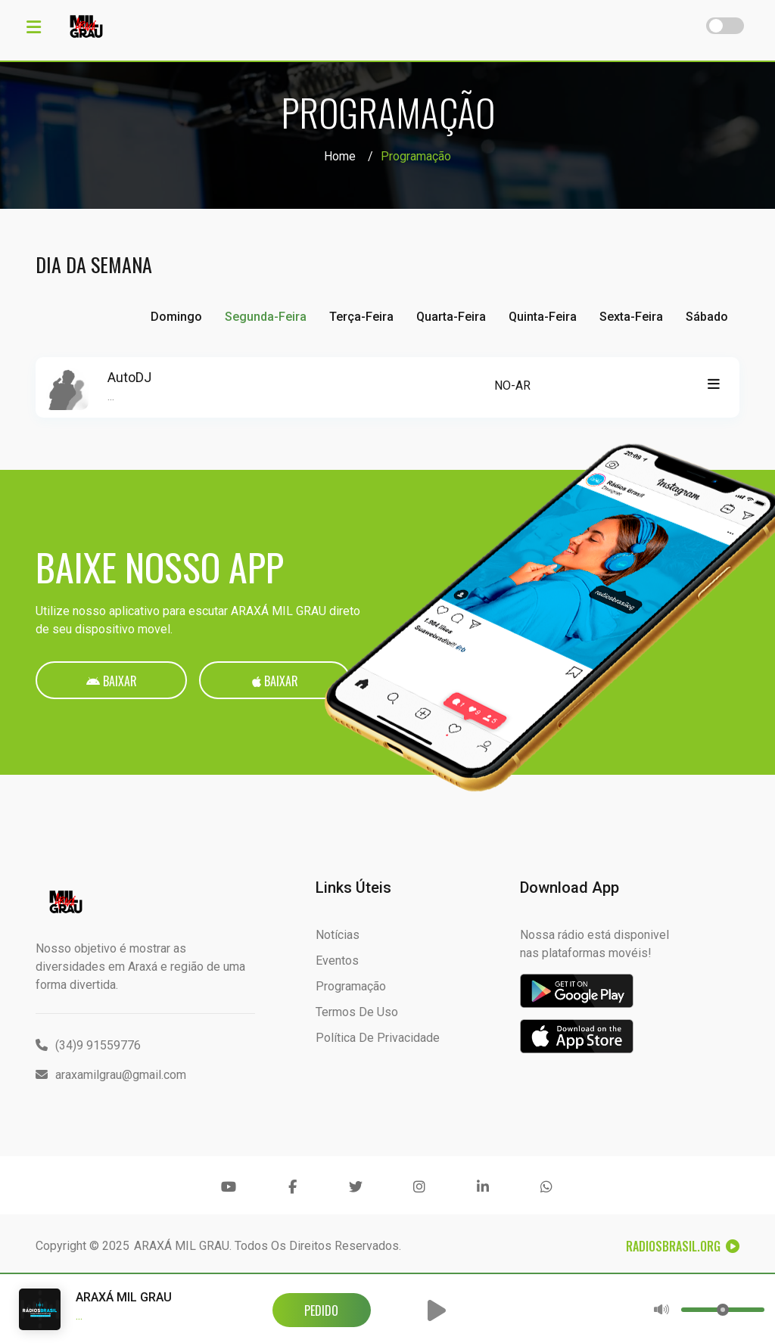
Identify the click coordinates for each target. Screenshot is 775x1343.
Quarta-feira (451, 316)
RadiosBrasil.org (682, 1246)
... (110, 396)
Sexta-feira (631, 316)
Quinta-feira (543, 316)
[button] (436, 1310)
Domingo (176, 316)
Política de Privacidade (378, 1038)
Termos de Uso (357, 1012)
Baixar (111, 681)
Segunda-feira (266, 316)
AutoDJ (129, 377)
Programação (351, 986)
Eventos (337, 960)
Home (340, 156)
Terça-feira (361, 316)
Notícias (337, 935)
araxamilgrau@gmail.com (111, 1075)
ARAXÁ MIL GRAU (181, 1246)
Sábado (707, 316)
